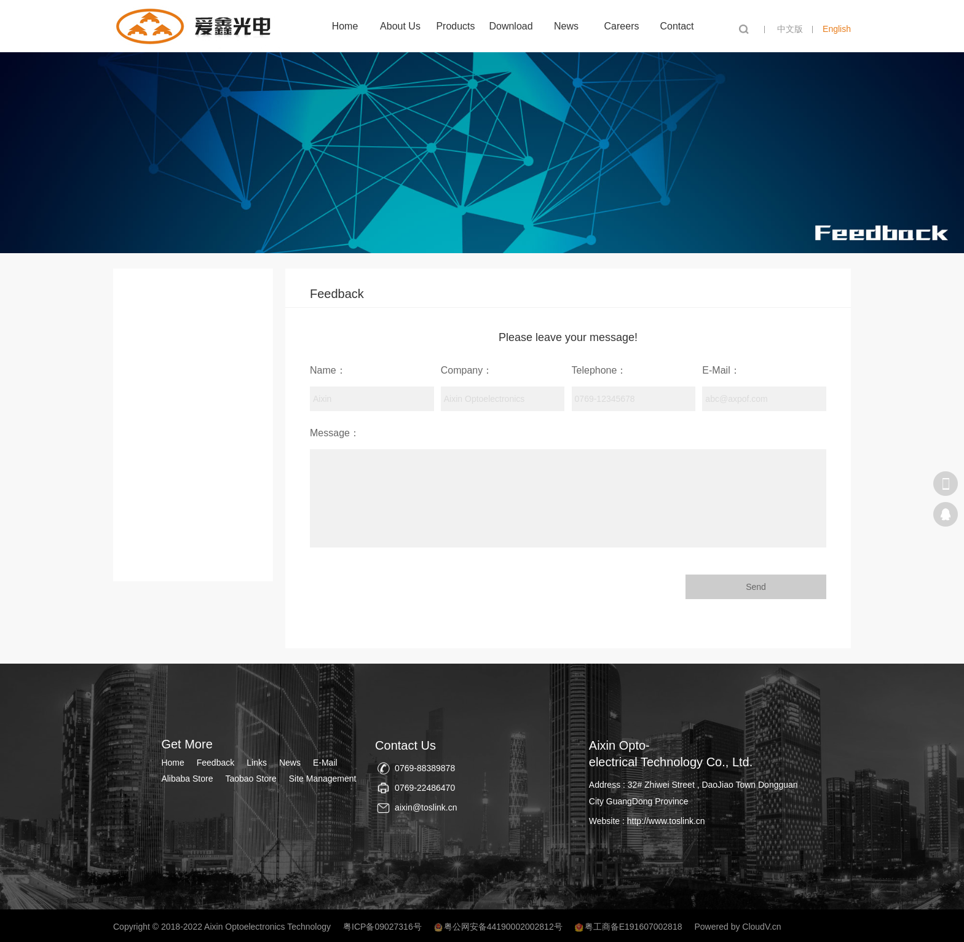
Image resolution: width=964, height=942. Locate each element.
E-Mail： (721, 370)
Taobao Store (250, 778)
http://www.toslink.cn (666, 821)
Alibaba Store (187, 778)
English (837, 29)
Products (455, 26)
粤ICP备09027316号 (382, 927)
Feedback (215, 762)
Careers (621, 26)
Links (257, 762)
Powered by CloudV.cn (737, 927)
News (566, 26)
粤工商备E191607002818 (633, 927)
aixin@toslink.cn (426, 807)
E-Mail (325, 762)
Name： (328, 370)
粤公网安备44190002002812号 (503, 927)
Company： (466, 370)
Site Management (323, 778)
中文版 (790, 29)
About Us (400, 26)
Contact (676, 26)
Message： (335, 433)
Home (345, 26)
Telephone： (599, 370)
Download (510, 26)
